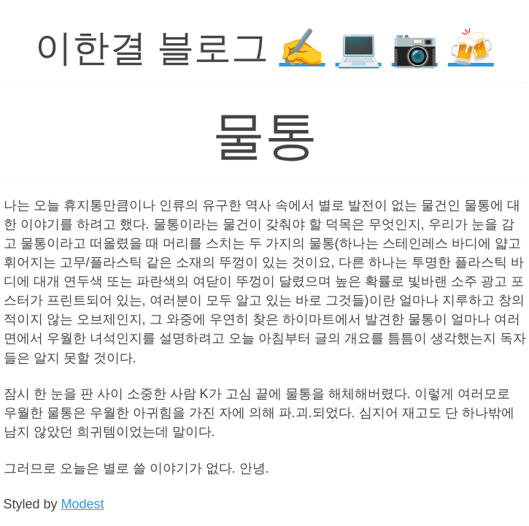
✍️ (302, 48)
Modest (82, 504)
